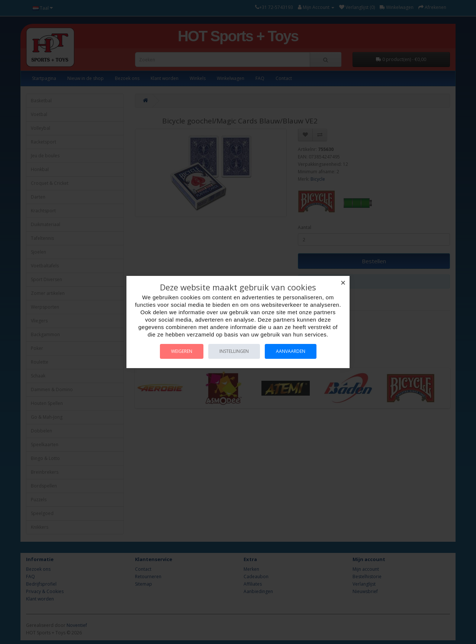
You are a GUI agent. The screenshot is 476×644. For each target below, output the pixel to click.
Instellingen (234, 351)
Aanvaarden (290, 351)
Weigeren (181, 351)
